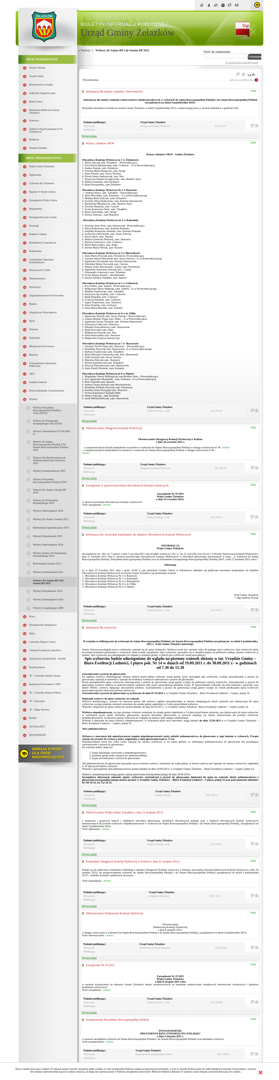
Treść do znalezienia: (217, 52)
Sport (32, 320)
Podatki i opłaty (38, 234)
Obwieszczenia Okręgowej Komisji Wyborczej (114, 428)
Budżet (33, 304)
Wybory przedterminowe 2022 (49, 470)
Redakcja (34, 139)
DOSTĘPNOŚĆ (37, 735)
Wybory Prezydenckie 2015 (47, 536)
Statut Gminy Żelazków (42, 166)
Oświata (33, 329)
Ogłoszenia (35, 174)
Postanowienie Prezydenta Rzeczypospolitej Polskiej (117, 1019)
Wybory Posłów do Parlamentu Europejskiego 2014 (50, 554)
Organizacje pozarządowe (43, 312)
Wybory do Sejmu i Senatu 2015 (50, 519)
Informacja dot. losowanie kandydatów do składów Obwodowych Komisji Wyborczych (138, 534)
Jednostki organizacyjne (42, 93)
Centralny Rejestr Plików (45, 692)
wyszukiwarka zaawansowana (241, 62)
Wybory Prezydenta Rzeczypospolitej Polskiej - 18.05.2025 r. (47, 410)
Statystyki (37, 701)
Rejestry (33, 354)
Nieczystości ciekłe (39, 270)
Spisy (32, 633)
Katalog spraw (37, 667)
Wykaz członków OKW (100, 143)
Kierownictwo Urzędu (41, 84)
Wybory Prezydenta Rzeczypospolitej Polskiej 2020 (49, 480)
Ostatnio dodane (38, 148)
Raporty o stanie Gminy (42, 191)
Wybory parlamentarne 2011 (48, 572)
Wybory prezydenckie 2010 (47, 591)
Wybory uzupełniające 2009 (48, 608)
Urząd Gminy (36, 76)
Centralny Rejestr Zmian (44, 675)
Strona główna (37, 67)
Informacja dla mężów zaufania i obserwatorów (114, 91)
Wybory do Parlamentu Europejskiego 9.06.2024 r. (48, 422)
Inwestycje (35, 287)
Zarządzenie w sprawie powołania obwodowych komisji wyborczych (127, 485)
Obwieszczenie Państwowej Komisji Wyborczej (114, 913)
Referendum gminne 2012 (47, 563)
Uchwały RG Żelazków (41, 183)
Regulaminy (35, 208)
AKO (32, 373)
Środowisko (35, 251)
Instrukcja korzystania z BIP (44, 684)
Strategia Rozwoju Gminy (43, 217)
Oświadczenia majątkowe (43, 624)
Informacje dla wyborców (101, 627)
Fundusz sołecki (38, 382)
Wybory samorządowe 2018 (48, 510)
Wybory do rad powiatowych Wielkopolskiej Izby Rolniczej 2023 (49, 460)
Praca (32, 616)
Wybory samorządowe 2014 (48, 544)
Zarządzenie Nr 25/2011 (100, 965)
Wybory (33, 399)
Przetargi (34, 225)
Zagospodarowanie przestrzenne (46, 295)
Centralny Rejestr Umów (42, 641)
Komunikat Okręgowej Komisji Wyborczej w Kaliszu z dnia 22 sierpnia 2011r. (133, 861)
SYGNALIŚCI (37, 726)
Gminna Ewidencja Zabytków (45, 650)
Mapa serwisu (39, 709)
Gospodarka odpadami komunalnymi (41, 261)
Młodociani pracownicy (42, 346)
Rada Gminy (36, 101)
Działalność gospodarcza (42, 242)
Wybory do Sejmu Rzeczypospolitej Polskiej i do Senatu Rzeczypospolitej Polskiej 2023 (50, 445)
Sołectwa (34, 120)
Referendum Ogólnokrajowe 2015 (51, 527)
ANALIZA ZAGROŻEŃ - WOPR (47, 658)
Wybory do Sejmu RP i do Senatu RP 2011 (48, 582)
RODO (33, 718)
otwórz (226, 447)
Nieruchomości (37, 278)
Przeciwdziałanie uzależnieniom (46, 390)
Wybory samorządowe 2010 (48, 599)
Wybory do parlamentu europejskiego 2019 (45, 501)
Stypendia (34, 337)
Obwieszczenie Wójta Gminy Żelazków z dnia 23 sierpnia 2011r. (125, 812)
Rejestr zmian (89, 136)
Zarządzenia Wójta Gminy (43, 200)
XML (253, 90)
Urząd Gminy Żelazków (128, 32)
